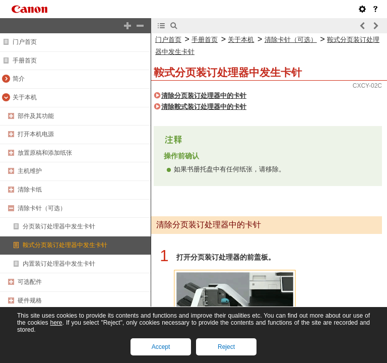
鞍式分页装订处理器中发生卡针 (65, 245)
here (56, 322)
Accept (161, 346)
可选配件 (30, 281)
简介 (19, 78)
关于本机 (25, 97)
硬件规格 (30, 300)
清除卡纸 (30, 189)
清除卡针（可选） (42, 208)
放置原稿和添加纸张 (45, 152)
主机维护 (30, 170)
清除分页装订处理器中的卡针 (203, 95)
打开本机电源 (36, 134)
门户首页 (25, 41)
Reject (226, 346)
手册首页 (25, 60)
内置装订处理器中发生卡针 (59, 263)
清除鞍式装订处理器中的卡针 (203, 106)
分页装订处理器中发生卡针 (59, 226)
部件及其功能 (36, 115)
